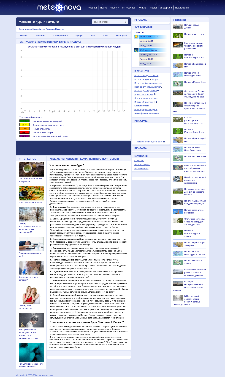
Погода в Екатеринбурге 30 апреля (192, 234)
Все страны (25, 29)
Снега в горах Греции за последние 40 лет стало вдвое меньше (194, 94)
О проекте (139, 160)
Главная (92, 7)
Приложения (182, 7)
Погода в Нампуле (55, 29)
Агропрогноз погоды (143, 94)
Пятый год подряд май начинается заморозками (195, 180)
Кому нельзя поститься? (30, 202)
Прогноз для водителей (145, 90)
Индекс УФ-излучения (144, 102)
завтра (154, 79)
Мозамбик (38, 29)
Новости (114, 7)
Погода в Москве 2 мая (195, 82)
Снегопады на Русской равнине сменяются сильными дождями (195, 273)
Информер (166, 7)
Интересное (128, 7)
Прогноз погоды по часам (146, 75)
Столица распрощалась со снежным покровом (193, 120)
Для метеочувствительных (146, 98)
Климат (143, 7)
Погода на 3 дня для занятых (148, 83)
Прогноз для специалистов (147, 87)
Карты (153, 7)
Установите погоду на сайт (149, 142)
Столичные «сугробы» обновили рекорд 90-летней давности (195, 222)
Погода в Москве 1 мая (195, 156)
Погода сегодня (141, 79)
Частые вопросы (142, 164)
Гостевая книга (141, 168)
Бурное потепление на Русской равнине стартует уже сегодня (195, 168)
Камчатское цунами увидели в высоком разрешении (193, 46)
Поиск (103, 7)
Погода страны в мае (194, 34)
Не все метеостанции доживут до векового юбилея (194, 192)
